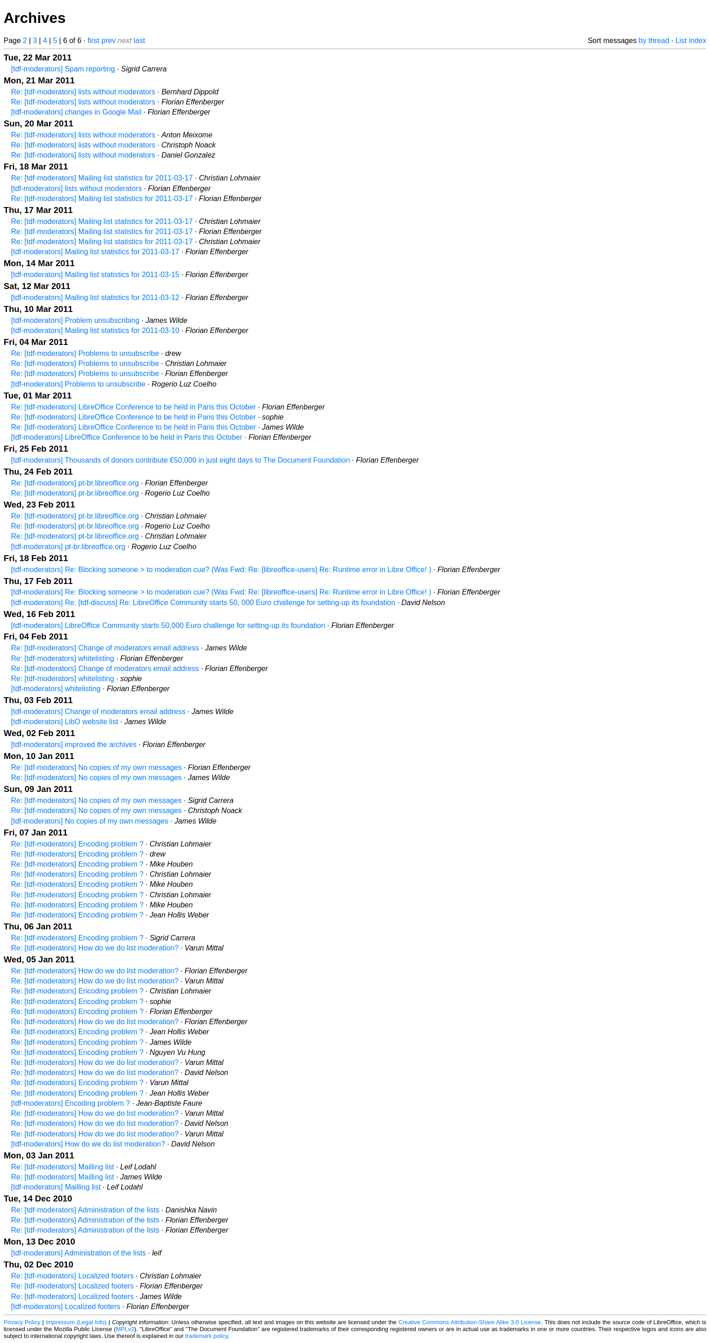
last (139, 40)
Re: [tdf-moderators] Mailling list (62, 1167)
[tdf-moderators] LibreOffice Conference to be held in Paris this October (126, 437)
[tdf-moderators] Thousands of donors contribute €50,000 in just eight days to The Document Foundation (180, 460)
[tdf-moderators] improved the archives (74, 744)
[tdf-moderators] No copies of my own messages (89, 821)
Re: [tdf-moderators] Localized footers (72, 1276)
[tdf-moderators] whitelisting (56, 689)
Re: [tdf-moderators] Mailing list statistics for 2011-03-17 (102, 178)
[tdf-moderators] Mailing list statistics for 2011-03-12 (95, 297)
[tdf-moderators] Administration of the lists (78, 1253)
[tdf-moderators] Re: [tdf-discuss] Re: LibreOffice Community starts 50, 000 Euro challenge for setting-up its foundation (203, 602)
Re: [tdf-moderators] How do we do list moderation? (95, 948)
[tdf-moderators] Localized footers (65, 1306)
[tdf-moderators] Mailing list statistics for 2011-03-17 (95, 252)
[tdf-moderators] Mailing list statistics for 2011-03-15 (95, 274)
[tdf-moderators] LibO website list (64, 722)
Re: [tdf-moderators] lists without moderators (83, 92)
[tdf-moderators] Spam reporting (63, 69)
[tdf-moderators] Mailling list (56, 1187)
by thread (653, 40)
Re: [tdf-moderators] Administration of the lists (85, 1210)
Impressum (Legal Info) (76, 1322)
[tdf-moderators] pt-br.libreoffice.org (68, 547)
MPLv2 (125, 1329)
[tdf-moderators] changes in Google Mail (76, 112)
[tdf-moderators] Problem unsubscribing (75, 320)
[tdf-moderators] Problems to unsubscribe (78, 384)
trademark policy (206, 1335)
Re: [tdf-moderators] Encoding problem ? (77, 844)
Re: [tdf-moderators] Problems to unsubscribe (85, 353)
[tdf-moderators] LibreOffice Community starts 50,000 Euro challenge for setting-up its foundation (168, 625)
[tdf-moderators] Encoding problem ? (70, 1103)
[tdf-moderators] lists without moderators (76, 188)
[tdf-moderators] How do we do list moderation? (88, 1144)
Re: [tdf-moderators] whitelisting (62, 658)
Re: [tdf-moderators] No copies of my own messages (96, 767)
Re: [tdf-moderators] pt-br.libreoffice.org (75, 483)
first (93, 40)
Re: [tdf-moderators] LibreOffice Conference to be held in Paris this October (133, 407)
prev (108, 40)
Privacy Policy (22, 1322)
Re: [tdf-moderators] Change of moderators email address (105, 648)
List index (690, 40)
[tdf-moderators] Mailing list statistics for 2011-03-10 (95, 330)
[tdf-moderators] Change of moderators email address (98, 711)
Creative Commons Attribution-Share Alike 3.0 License (469, 1322)
